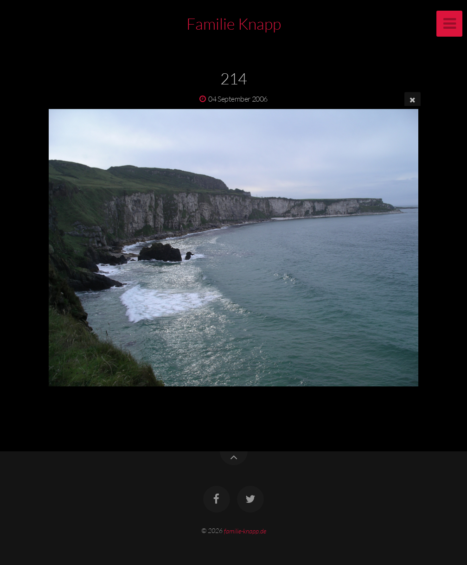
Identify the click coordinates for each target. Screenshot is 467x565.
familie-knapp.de (245, 530)
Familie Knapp (233, 23)
